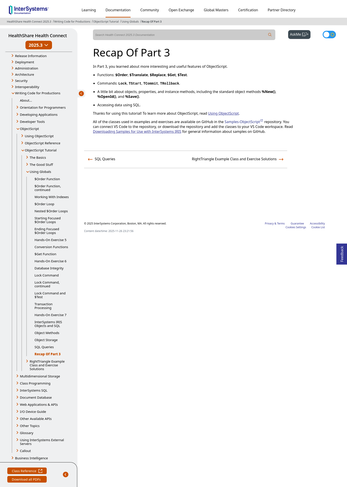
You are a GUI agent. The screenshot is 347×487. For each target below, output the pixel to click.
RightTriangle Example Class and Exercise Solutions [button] (47, 365)
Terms (281, 223)
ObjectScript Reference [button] (42, 143)
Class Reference (27, 471)
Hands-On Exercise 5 (50, 240)
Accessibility (317, 223)
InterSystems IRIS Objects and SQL (48, 324)
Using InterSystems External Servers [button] (42, 442)
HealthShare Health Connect (37, 36)
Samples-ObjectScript (244, 121)
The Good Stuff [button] (41, 164)
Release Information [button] (31, 56)
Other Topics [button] (30, 425)
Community (149, 10)
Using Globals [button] (40, 171)
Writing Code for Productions (72, 21)
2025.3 (39, 45)
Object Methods (47, 332)
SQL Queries (44, 347)
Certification (248, 10)
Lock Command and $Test (50, 295)
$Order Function (47, 179)
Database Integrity (49, 268)
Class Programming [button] (35, 383)
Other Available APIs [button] (36, 418)
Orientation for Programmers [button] (43, 107)
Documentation (118, 10)
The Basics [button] (38, 157)
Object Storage (46, 340)
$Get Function (45, 254)
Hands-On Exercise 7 (50, 315)
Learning (89, 10)
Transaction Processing (44, 306)
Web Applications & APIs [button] (39, 404)
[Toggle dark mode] (329, 34)
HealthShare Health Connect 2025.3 (29, 21)
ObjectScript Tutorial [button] (41, 150)
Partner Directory (282, 10)
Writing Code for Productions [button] (37, 93)
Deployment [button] (24, 62)
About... (26, 100)
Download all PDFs (27, 480)
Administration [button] (26, 68)
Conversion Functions (51, 247)
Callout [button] (25, 450)
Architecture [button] (24, 74)
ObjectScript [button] (29, 128)
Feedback (341, 253)
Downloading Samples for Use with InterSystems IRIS (137, 131)
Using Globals (130, 21)
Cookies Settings (295, 227)
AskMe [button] (300, 34)
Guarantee (297, 223)
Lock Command (47, 275)
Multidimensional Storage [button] (40, 376)
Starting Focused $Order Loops (48, 220)
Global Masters (216, 10)
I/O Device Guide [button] (33, 411)
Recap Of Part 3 (152, 21)
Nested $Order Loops (51, 211)
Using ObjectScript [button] (39, 136)
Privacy (269, 223)
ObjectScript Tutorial (106, 21)
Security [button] (21, 80)
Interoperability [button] (27, 87)
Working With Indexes (52, 197)
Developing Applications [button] (39, 114)
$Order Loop (44, 204)
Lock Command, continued (47, 284)
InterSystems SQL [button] (33, 390)
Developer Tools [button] (32, 121)
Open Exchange (181, 10)
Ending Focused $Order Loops (47, 231)
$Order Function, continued (48, 188)
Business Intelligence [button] (31, 458)
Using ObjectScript (223, 113)
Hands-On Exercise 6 (50, 261)
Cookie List (318, 227)
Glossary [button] (26, 433)
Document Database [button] (36, 397)
